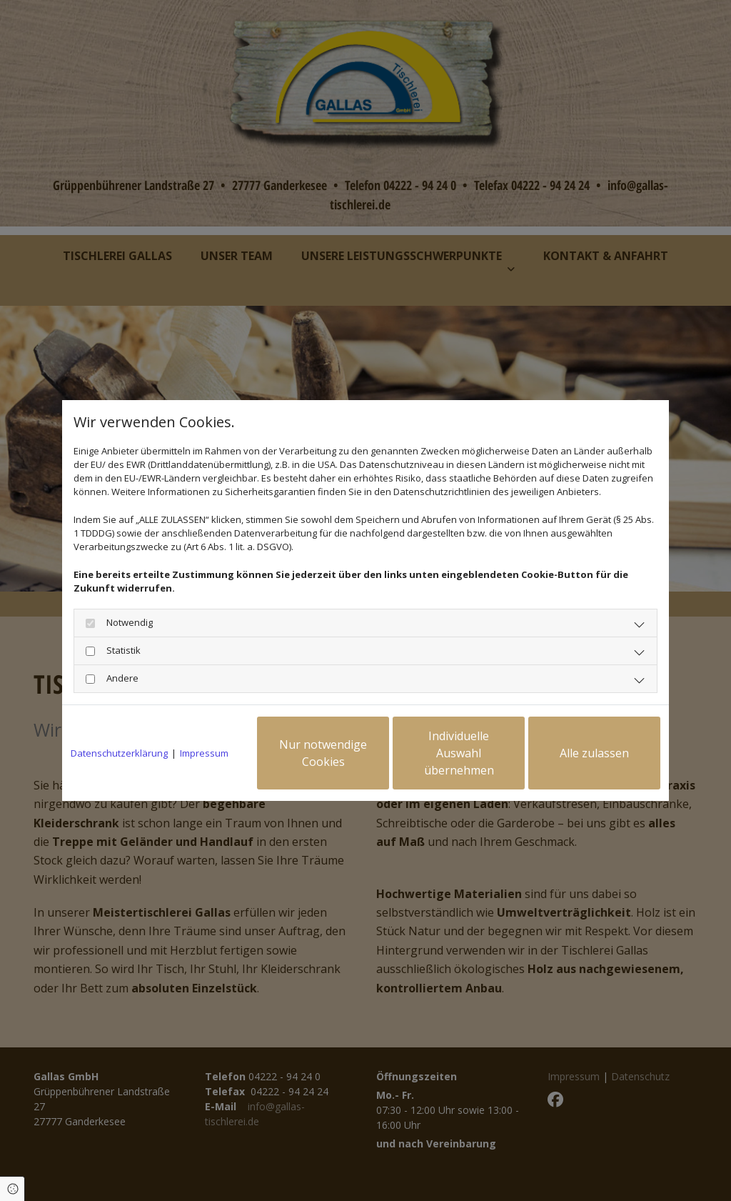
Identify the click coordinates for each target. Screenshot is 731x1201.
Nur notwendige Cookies (323, 753)
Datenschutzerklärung (119, 753)
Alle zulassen (594, 753)
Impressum (204, 753)
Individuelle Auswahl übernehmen (459, 753)
